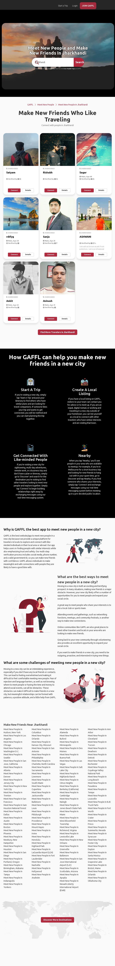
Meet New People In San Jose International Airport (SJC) (71, 862)
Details (28, 190)
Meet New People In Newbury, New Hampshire (13, 839)
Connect (14, 190)
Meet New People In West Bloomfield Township (69, 821)
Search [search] (79, 62)
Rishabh (48, 172)
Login (75, 6)
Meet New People (45, 104)
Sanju (46, 236)
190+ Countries (50, 68)
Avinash (47, 300)
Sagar (83, 172)
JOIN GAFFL (88, 6)
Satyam (10, 172)
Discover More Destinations (57, 920)
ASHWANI (85, 236)
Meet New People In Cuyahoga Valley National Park (97, 770)
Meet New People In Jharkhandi (73, 104)
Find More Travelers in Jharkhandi (57, 332)
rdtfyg (10, 236)
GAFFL (30, 104)
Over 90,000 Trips (69, 68)
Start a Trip (63, 6)
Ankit (9, 300)
